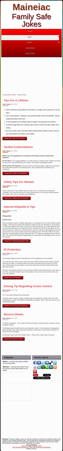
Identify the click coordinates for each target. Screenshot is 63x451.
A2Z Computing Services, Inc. (20, 447)
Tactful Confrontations (18, 147)
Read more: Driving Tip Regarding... (16, 306)
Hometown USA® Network (43, 447)
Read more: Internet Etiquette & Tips (16, 241)
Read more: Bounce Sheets (13, 339)
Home (14, 95)
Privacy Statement (31, 444)
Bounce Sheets (13, 314)
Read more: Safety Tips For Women (16, 198)
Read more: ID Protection (12, 278)
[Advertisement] (13, 392)
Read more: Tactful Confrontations (15, 173)
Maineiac (31, 7)
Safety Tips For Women (19, 181)
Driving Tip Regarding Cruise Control (28, 286)
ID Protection (12, 249)
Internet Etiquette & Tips (19, 206)
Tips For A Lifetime (16, 100)
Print (4, 104)
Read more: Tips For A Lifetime (14, 138)
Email (8, 104)
